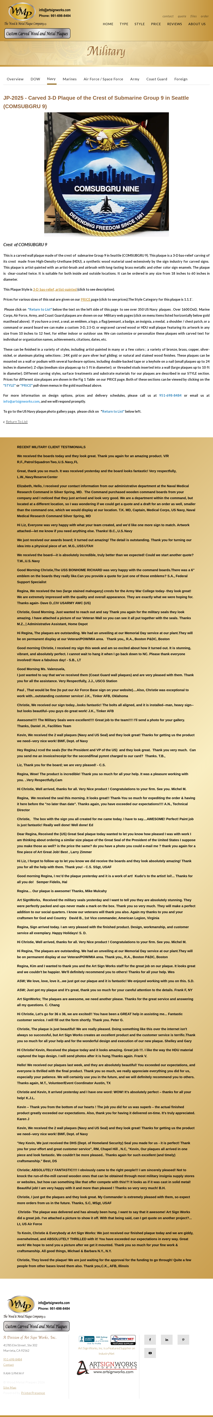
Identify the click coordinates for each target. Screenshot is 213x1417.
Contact (168, 16)
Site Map (9, 1387)
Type (124, 24)
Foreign (181, 79)
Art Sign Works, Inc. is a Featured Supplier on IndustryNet (107, 1346)
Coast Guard (156, 79)
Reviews (174, 24)
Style (140, 24)
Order (205, 16)
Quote (182, 16)
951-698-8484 (12, 1359)
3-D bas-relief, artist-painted (55, 289)
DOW (35, 79)
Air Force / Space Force (103, 79)
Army (134, 79)
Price (156, 24)
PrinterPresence (33, 1393)
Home (108, 24)
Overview (15, 79)
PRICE (86, 299)
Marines (70, 79)
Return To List (17, 421)
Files (194, 16)
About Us (197, 24)
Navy (51, 78)
